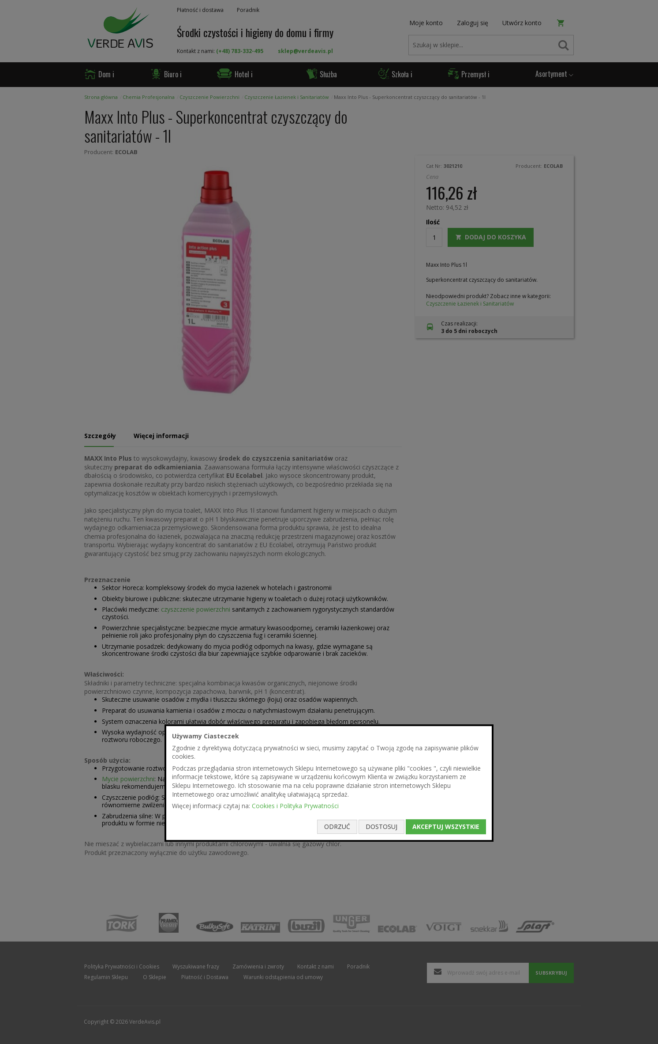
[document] (329, 783)
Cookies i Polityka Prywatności (295, 806)
